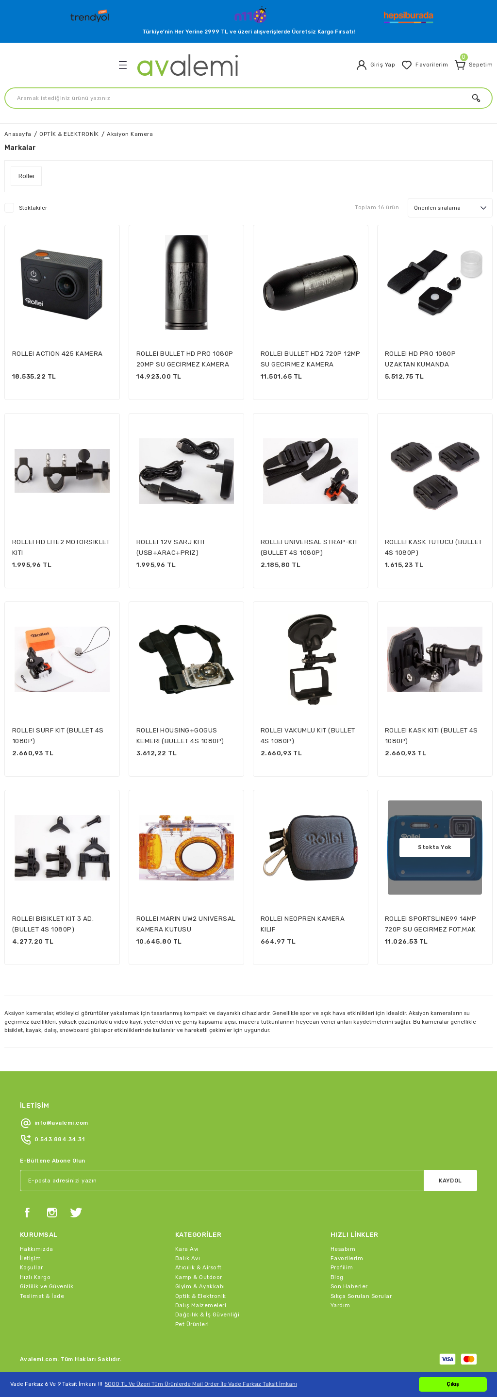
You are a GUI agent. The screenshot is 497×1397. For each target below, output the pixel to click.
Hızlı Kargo (35, 1277)
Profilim (342, 1267)
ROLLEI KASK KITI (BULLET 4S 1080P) (431, 735)
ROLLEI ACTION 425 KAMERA (57, 353)
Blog (337, 1277)
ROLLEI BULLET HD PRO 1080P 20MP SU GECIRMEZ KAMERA (184, 358)
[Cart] (473, 65)
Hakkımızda (36, 1249)
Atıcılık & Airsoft (198, 1267)
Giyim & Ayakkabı (200, 1286)
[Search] (248, 98)
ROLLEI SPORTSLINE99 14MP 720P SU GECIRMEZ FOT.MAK (431, 923)
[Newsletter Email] (248, 1180)
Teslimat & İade (42, 1296)
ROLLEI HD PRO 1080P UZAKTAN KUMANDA (420, 358)
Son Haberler (349, 1286)
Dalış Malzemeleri (200, 1305)
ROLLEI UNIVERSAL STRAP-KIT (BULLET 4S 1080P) (309, 547)
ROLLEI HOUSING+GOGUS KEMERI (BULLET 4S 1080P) (180, 735)
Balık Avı (187, 1258)
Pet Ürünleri (192, 1324)
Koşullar (31, 1267)
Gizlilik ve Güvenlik (47, 1286)
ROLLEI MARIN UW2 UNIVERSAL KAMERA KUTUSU (185, 923)
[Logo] (91, 13)
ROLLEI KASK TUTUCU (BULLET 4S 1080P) (433, 547)
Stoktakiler (33, 207)
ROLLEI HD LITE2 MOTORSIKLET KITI (61, 547)
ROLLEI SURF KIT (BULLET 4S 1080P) (57, 735)
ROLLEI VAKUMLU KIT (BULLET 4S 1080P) (308, 735)
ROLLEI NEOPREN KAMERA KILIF (303, 923)
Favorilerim (347, 1258)
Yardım (340, 1305)
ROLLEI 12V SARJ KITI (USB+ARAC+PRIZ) (170, 547)
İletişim (30, 1258)
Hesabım (343, 1249)
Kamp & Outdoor (198, 1277)
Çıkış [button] (453, 1384)
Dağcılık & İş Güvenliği (207, 1314)
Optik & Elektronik (200, 1296)
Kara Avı (187, 1249)
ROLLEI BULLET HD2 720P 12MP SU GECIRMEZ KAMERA (311, 358)
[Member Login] (375, 65)
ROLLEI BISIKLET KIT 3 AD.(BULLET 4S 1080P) (53, 923)
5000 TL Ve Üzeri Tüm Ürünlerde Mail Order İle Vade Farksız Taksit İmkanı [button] (201, 1383)
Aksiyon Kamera (130, 134)
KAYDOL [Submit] (450, 1180)
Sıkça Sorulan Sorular (361, 1296)
